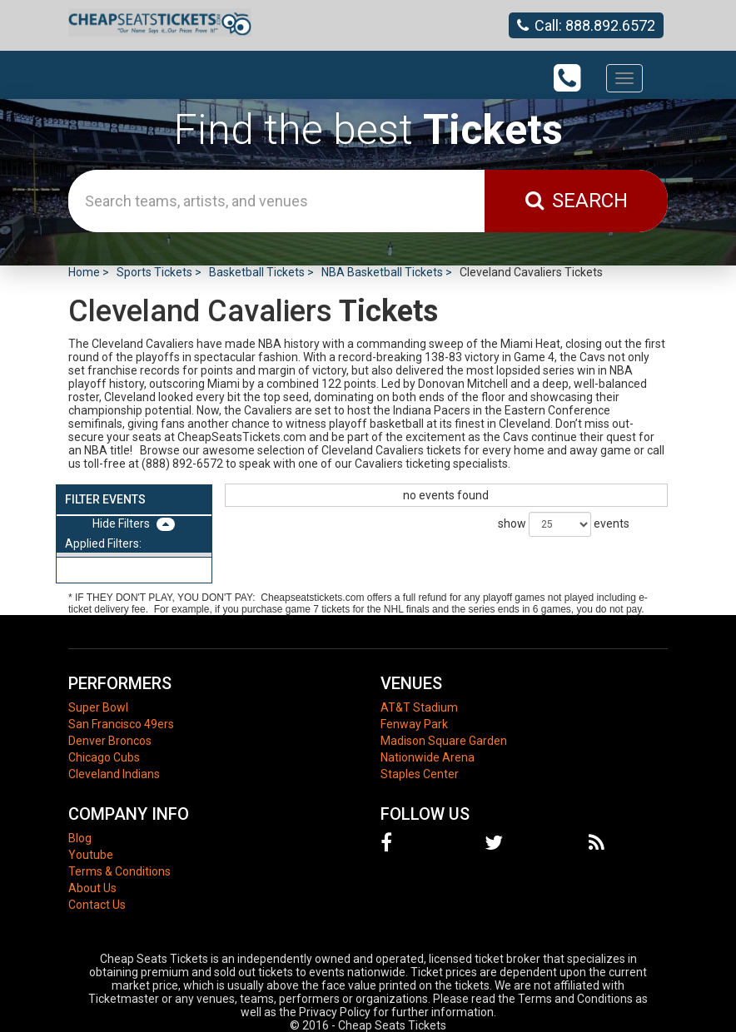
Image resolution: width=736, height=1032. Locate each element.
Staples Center (419, 774)
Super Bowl (98, 707)
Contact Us (97, 904)
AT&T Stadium (419, 707)
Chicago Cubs (104, 757)
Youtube (90, 854)
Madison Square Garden (443, 740)
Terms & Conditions (119, 871)
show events (563, 524)
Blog (80, 838)
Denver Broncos (110, 740)
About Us (92, 888)
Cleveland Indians (114, 774)
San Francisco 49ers (121, 724)
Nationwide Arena (427, 757)
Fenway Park (414, 724)
